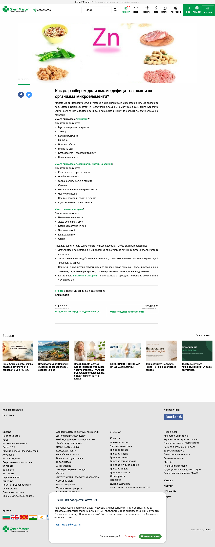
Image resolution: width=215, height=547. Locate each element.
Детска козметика (120, 483)
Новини (168, 485)
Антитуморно (63, 465)
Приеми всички (150, 536)
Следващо (151, 306)
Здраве (7, 432)
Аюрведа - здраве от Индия (71, 469)
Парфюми (115, 480)
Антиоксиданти (11, 458)
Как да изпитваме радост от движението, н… (78, 311)
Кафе (5, 439)
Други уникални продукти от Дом (182, 469)
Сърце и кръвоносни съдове (18, 496)
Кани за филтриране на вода (179, 447)
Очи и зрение (10, 488)
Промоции (170, 491)
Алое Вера (8, 454)
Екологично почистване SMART (181, 473)
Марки (167, 496)
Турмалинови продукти (69, 488)
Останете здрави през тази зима (127, 312)
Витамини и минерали (15, 443)
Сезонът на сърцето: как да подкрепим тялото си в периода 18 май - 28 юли (18, 367)
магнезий (82, 119)
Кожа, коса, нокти (66, 450)
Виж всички (204, 335)
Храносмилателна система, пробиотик (77, 432)
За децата (8, 466)
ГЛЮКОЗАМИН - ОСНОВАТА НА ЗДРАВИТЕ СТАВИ (125, 365)
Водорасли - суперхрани (69, 458)
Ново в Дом (170, 432)
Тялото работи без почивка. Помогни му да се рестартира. (196, 367)
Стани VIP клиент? (83, 2)
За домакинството (174, 450)
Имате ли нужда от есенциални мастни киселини (83, 164)
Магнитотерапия (65, 484)
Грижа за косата (119, 449)
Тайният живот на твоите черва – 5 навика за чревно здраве (161, 367)
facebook (173, 416)
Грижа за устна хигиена (123, 461)
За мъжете (8, 473)
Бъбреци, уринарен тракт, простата (75, 439)
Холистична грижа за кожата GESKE (130, 487)
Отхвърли (130, 536)
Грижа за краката (120, 472)
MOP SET (169, 462)
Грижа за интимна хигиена (124, 465)
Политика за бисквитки (67, 524)
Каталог (168, 480)
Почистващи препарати (177, 454)
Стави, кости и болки (67, 447)
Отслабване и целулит (68, 454)
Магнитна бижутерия (68, 492)
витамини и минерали (85, 275)
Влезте (59, 290)
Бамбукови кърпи (174, 458)
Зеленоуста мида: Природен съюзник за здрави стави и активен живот (53, 367)
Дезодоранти (117, 476)
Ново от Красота (119, 442)
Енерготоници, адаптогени (17, 462)
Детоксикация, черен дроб (71, 435)
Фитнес (60, 473)
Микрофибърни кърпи (176, 435)
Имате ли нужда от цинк (69, 209)
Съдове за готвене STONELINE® (181, 443)
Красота (115, 438)
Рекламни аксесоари (175, 465)
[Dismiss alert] (211, 2)
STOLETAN (115, 432)
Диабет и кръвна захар (69, 443)
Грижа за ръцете (119, 468)
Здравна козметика (121, 446)
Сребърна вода (64, 480)
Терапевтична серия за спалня (181, 439)
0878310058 (44, 10)
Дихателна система (13, 492)
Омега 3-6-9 (9, 447)
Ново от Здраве (11, 436)
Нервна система (11, 477)
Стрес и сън (9, 481)
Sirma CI (208, 529)
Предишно (61, 305)
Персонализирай (110, 536)
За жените (8, 469)
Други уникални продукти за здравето (77, 477)
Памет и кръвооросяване (17, 484)
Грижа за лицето (119, 453)
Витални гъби (63, 462)
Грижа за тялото (119, 457)
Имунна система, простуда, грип (20, 451)
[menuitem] (208, 10)
